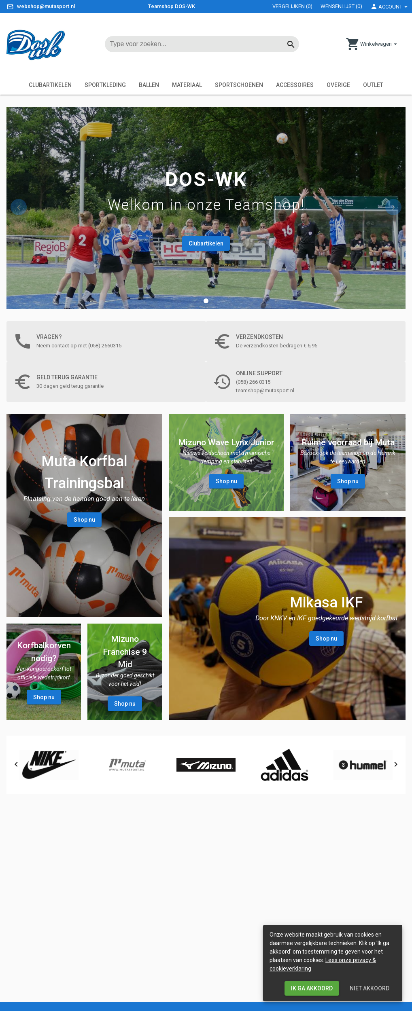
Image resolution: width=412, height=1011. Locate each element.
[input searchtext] (198, 44)
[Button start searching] (291, 44)
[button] (206, 300)
